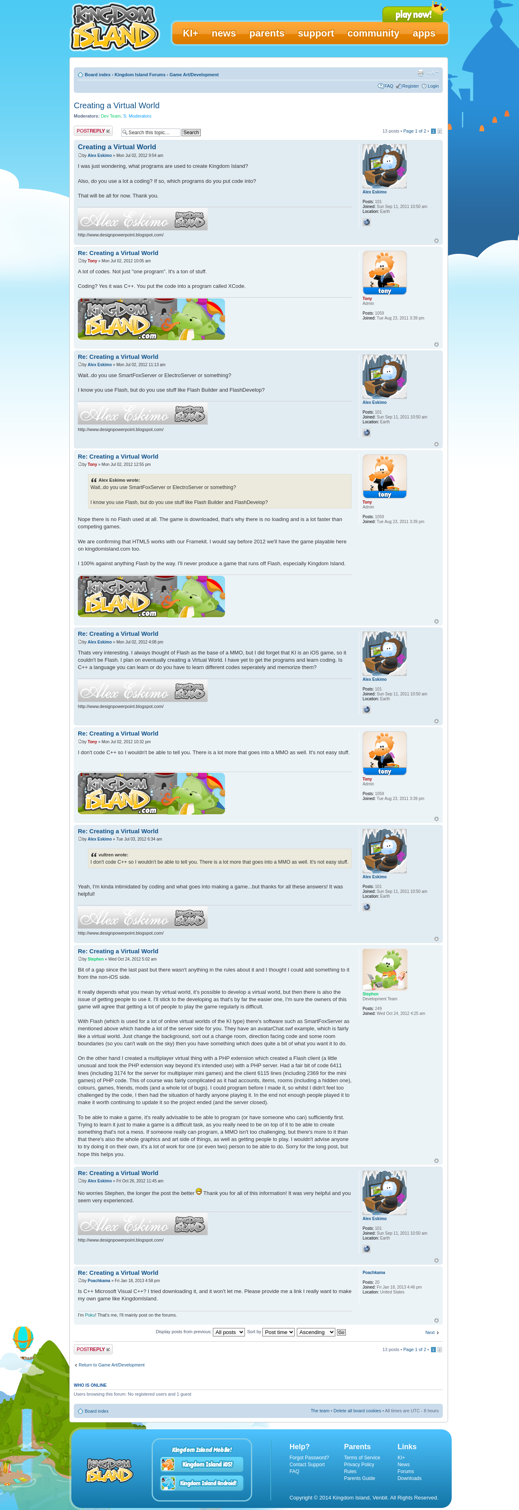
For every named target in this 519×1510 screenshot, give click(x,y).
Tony (92, 261)
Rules (350, 1471)
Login (433, 86)
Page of (414, 131)
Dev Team (111, 116)
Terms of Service (362, 1458)
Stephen (95, 959)
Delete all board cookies (357, 1410)
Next (430, 1332)
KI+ (401, 1458)
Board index (98, 74)
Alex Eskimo (100, 155)
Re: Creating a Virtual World (118, 252)
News (403, 1464)
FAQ (388, 86)
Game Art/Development (194, 74)
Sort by (271, 1331)
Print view (420, 73)
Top (436, 240)
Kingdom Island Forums (139, 74)
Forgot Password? (309, 1458)
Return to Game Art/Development (112, 1364)
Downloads (409, 1478)
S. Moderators (137, 116)
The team (320, 1410)
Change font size (433, 73)
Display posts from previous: (200, 1331)
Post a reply (93, 131)
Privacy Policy (359, 1464)
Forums (405, 1471)
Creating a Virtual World (117, 105)
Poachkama (99, 1280)
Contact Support (307, 1464)
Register (410, 86)
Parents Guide (359, 1478)
